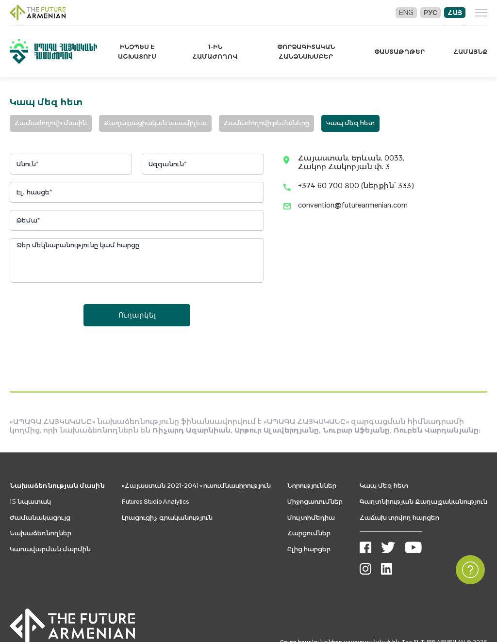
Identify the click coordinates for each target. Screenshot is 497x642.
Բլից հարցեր (309, 549)
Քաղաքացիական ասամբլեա (155, 123)
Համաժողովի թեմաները (266, 123)
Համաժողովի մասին (51, 123)
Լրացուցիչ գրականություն (167, 517)
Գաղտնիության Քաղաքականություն (423, 501)
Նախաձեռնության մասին (57, 485)
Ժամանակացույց (40, 517)
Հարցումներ (309, 533)
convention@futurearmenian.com (353, 205)
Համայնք (470, 51)
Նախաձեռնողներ (40, 533)
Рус (430, 12)
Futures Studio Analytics (155, 501)
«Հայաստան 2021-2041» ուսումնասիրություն (196, 485)
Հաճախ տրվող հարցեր (399, 517)
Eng (406, 12)
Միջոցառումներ (315, 501)
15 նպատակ (30, 501)
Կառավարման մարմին (50, 549)
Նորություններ (311, 485)
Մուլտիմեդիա (311, 517)
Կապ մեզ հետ (350, 123)
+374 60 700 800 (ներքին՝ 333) (356, 185)
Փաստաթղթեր (399, 51)
